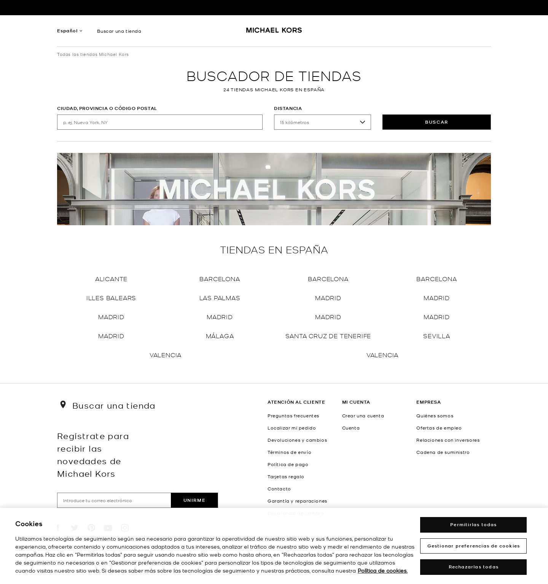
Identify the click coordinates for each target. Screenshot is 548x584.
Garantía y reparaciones (297, 501)
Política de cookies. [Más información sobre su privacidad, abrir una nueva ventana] (383, 570)
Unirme (194, 500)
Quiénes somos (434, 415)
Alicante (111, 278)
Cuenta (351, 428)
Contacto (279, 488)
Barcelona (219, 278)
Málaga (220, 335)
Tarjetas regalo (286, 476)
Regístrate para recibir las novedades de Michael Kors (93, 454)
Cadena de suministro (443, 452)
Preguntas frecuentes (293, 415)
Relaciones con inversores (448, 440)
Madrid (328, 297)
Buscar (436, 122)
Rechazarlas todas (474, 566)
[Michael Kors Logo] (274, 33)
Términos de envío (289, 452)
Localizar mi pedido (292, 428)
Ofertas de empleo (439, 428)
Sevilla (436, 335)
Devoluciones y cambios (297, 440)
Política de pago (288, 464)
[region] (274, 546)
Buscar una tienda (119, 31)
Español (67, 30)
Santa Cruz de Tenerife (328, 335)
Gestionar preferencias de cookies (473, 546)
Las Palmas (220, 297)
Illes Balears (111, 297)
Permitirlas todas (473, 524)
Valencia (166, 354)
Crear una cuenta (363, 415)
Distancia (288, 108)
